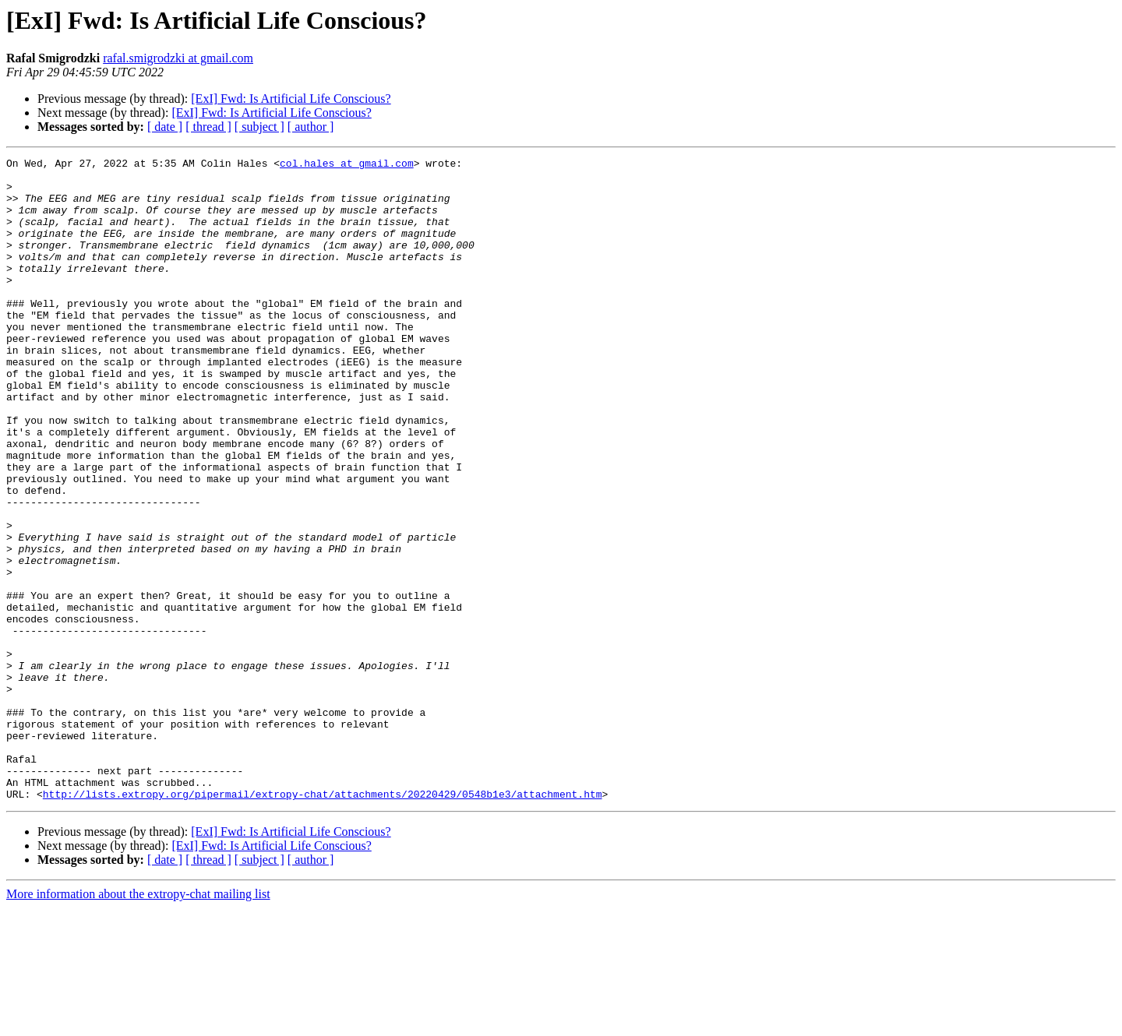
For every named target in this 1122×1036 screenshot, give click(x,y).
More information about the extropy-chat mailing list (138, 1022)
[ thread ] (208, 126)
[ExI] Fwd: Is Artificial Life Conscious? (290, 98)
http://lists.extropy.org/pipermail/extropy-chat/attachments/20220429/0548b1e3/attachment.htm (322, 922)
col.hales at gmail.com (347, 165)
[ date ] (164, 126)
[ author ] (311, 126)
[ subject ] (259, 126)
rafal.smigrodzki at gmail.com (178, 58)
